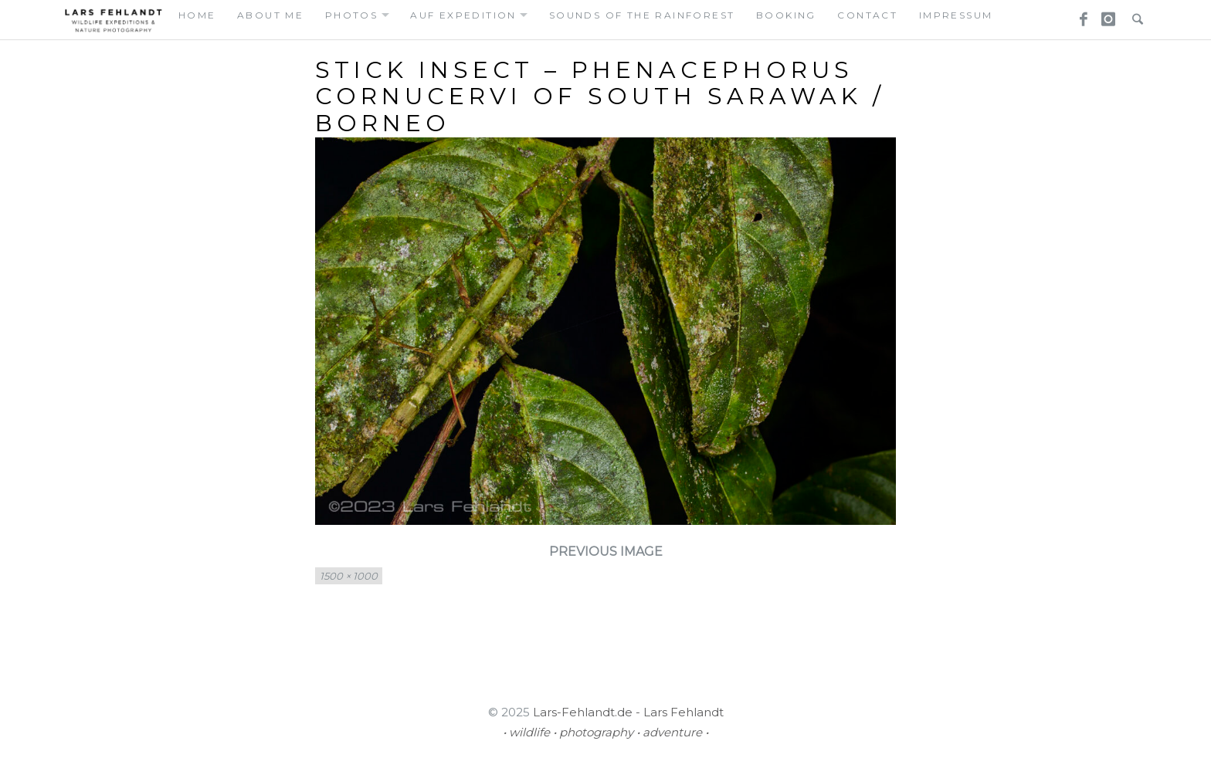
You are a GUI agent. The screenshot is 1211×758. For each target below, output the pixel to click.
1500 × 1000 (349, 576)
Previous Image (606, 551)
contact (867, 15)
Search (1134, 14)
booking (786, 15)
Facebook (1078, 14)
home (197, 15)
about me (270, 15)
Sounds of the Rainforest (642, 15)
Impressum (956, 15)
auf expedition (463, 15)
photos (351, 15)
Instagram (1106, 14)
